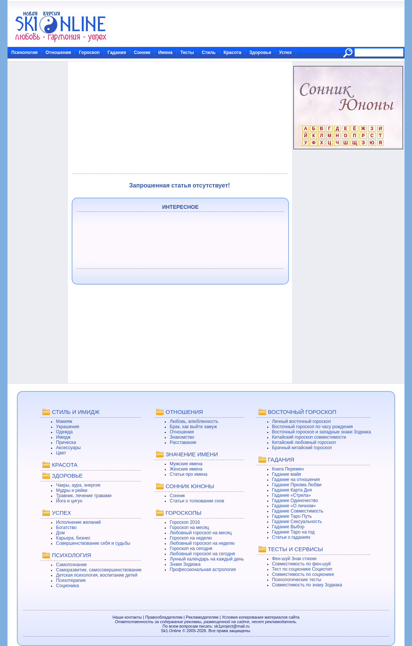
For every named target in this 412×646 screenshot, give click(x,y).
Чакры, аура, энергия (78, 485)
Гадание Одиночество (295, 500)
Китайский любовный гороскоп (304, 442)
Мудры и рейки (71, 490)
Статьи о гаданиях (291, 537)
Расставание (183, 442)
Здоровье (260, 52)
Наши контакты (127, 617)
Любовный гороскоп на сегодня (202, 553)
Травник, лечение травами (83, 495)
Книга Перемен (288, 469)
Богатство (66, 527)
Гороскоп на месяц (189, 527)
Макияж (64, 421)
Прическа (66, 442)
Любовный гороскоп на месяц (201, 532)
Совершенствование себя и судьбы (93, 543)
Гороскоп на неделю (191, 538)
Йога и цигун (69, 501)
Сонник (142, 52)
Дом (60, 532)
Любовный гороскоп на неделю (202, 543)
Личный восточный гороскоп (301, 421)
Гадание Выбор (288, 526)
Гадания (117, 52)
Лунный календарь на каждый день (207, 559)
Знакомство (182, 437)
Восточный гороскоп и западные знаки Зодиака (321, 432)
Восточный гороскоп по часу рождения (312, 426)
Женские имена (186, 469)
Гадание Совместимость (297, 511)
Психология (24, 52)
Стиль (209, 52)
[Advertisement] (179, 117)
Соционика (67, 585)
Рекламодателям (202, 617)
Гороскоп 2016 (185, 522)
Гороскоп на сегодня (191, 548)
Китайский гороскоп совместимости (309, 437)
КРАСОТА (64, 465)
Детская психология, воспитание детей (96, 575)
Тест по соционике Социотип (302, 569)
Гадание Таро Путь (292, 516)
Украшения (67, 426)
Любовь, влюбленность (194, 421)
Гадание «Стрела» (291, 495)
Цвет (61, 453)
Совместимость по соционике (303, 574)
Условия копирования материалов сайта (260, 617)
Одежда (64, 432)
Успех (285, 52)
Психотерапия (71, 580)
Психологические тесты (297, 579)
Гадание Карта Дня (292, 490)
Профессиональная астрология (203, 569)
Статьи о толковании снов (197, 501)
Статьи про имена (188, 474)
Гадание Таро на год (293, 532)
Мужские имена (186, 463)
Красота (233, 52)
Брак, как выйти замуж (193, 426)
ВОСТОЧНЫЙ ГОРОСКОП (302, 412)
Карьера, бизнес (73, 538)
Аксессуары (68, 447)
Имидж (63, 437)
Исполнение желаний (78, 522)
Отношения (58, 52)
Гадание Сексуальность (297, 521)
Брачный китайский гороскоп (302, 447)
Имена (165, 52)
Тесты (187, 52)
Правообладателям (163, 617)
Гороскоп (89, 52)
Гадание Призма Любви (297, 484)
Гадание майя (286, 474)
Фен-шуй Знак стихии (294, 558)
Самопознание (71, 564)
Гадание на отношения (296, 479)
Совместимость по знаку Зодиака (307, 585)
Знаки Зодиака (185, 564)
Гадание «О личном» (294, 505)
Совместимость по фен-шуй (301, 564)
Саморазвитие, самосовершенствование (98, 570)
